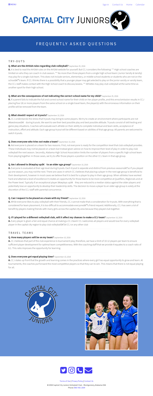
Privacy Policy (77, 381)
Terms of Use (65, 381)
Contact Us (117, 4)
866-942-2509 (79, 387)
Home (129, 4)
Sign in (106, 4)
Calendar (140, 4)
